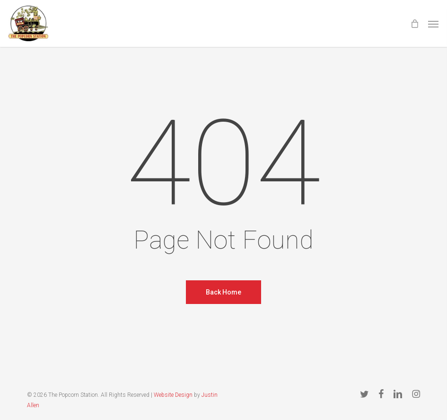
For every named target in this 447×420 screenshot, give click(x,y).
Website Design (173, 395)
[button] (433, 23)
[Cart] (414, 23)
